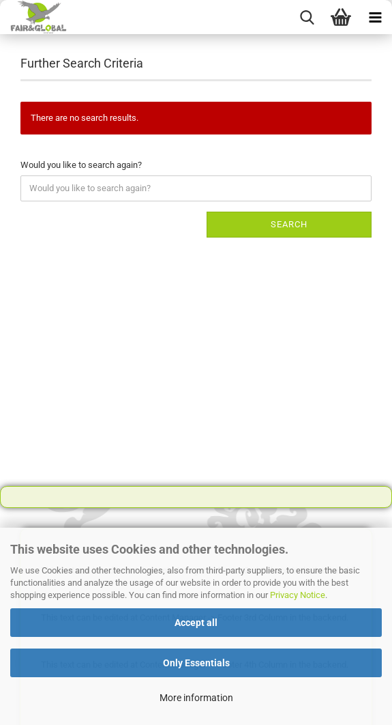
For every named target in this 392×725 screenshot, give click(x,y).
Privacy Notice (297, 595)
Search (289, 224)
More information (196, 697)
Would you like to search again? (81, 165)
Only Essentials (196, 662)
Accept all (196, 622)
